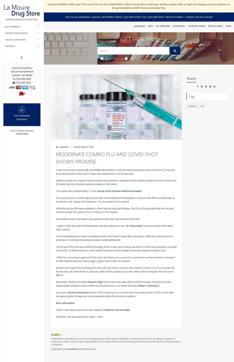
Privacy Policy (22, 134)
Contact (10, 46)
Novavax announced (77, 292)
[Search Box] (134, 51)
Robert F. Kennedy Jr (148, 285)
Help (150, 26)
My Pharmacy (13, 26)
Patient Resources (16, 33)
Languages (139, 26)
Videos (131, 58)
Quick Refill (179, 26)
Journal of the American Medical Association (119, 191)
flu (87, 170)
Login (228, 26)
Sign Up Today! (215, 26)
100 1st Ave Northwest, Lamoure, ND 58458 (89, 17)
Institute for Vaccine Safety (116, 310)
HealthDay (72, 349)
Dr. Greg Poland (134, 226)
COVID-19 (98, 170)
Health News (110, 58)
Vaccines (192, 106)
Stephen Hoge (95, 282)
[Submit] (174, 51)
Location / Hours (196, 26)
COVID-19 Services (15, 39)
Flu (202, 106)
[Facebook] (21, 57)
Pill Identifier (163, 26)
